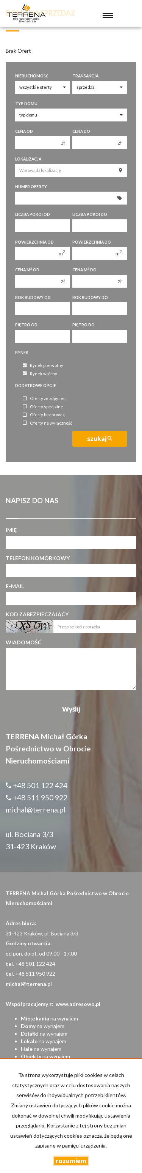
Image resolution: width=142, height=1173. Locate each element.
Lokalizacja (28, 159)
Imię (11, 530)
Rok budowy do (90, 297)
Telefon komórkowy (38, 558)
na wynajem (49, 1018)
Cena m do (84, 269)
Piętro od (26, 325)
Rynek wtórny (40, 373)
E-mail (15, 586)
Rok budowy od (33, 297)
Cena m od (27, 269)
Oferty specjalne (43, 406)
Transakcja (85, 76)
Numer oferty (31, 186)
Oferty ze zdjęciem (45, 398)
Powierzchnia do (91, 242)
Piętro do (83, 325)
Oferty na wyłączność (47, 422)
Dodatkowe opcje (35, 385)
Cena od (24, 131)
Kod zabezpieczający (37, 614)
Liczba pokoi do (89, 214)
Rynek (21, 352)
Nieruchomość (31, 76)
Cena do (81, 131)
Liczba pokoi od (32, 214)
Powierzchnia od (34, 242)
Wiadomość (23, 642)
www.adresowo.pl (78, 1004)
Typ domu (26, 103)
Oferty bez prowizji (45, 415)
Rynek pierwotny (43, 365)
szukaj (99, 438)
